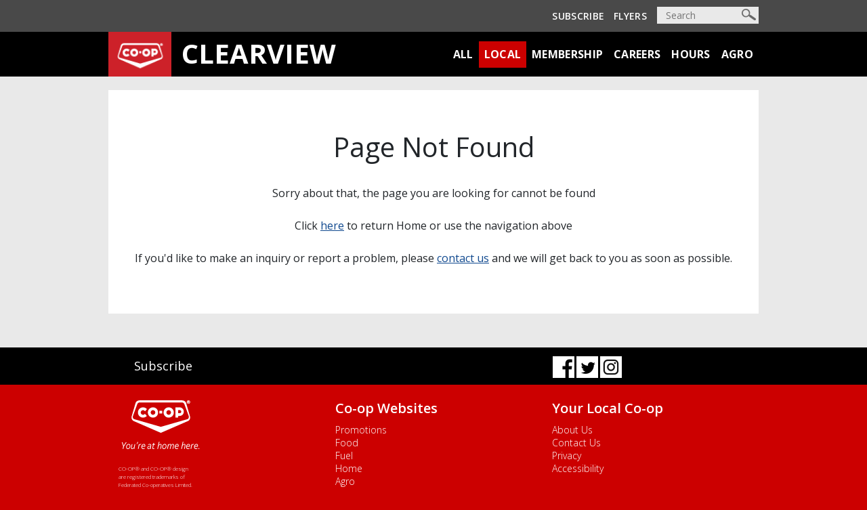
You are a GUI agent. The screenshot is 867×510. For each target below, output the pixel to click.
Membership (567, 54)
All (463, 54)
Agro (737, 54)
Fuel (344, 455)
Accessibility (578, 468)
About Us (572, 429)
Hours (691, 54)
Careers (637, 54)
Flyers (630, 15)
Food (346, 442)
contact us (463, 258)
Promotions (361, 429)
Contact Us (576, 442)
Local (503, 54)
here (332, 225)
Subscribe (578, 15)
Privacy (566, 455)
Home (348, 468)
